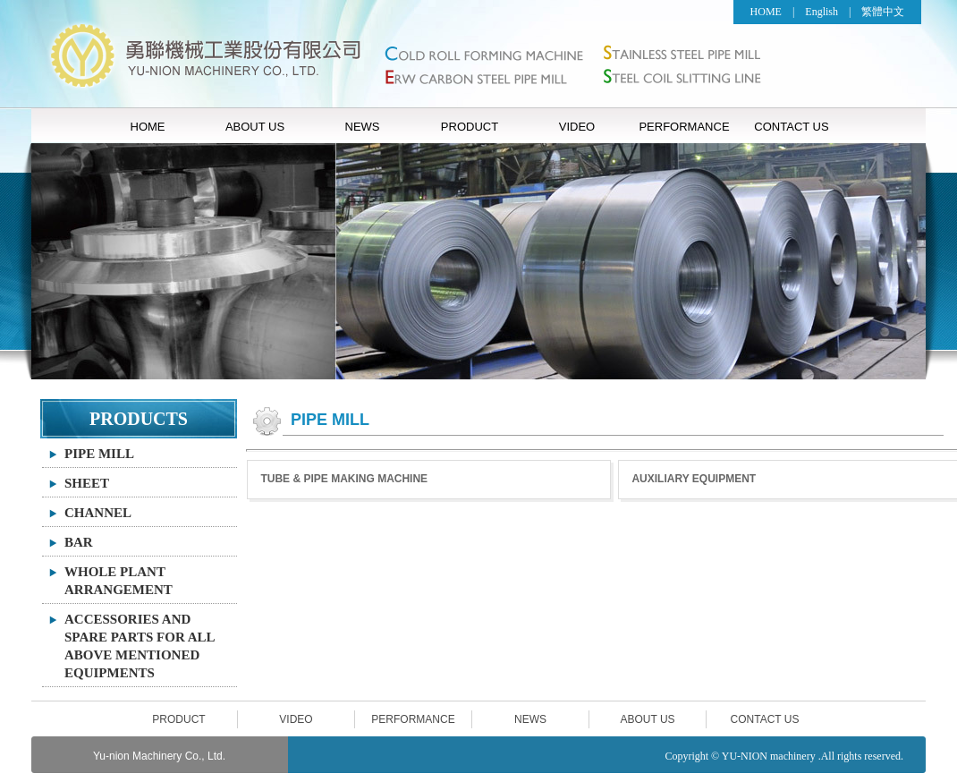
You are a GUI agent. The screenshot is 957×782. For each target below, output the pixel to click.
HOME (766, 11)
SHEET (86, 483)
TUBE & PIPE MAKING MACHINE (344, 478)
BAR (78, 542)
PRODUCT (469, 126)
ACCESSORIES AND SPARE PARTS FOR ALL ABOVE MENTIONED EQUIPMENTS (140, 646)
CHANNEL (97, 513)
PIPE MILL (99, 453)
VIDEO (577, 126)
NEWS (362, 126)
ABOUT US (254, 126)
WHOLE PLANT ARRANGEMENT (118, 581)
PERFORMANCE (684, 126)
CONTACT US (791, 126)
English (821, 11)
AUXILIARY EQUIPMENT (693, 478)
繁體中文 (882, 11)
